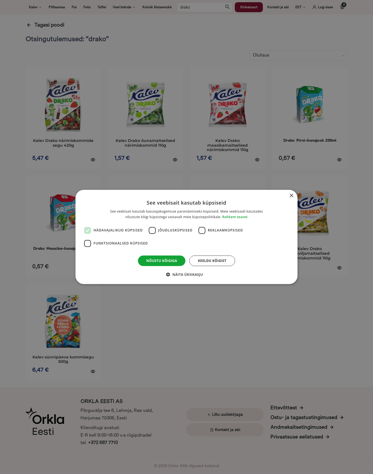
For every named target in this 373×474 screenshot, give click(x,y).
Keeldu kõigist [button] (212, 260)
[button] (186, 274)
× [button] (291, 196)
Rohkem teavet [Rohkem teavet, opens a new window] (235, 217)
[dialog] (186, 237)
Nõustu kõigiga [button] (161, 260)
